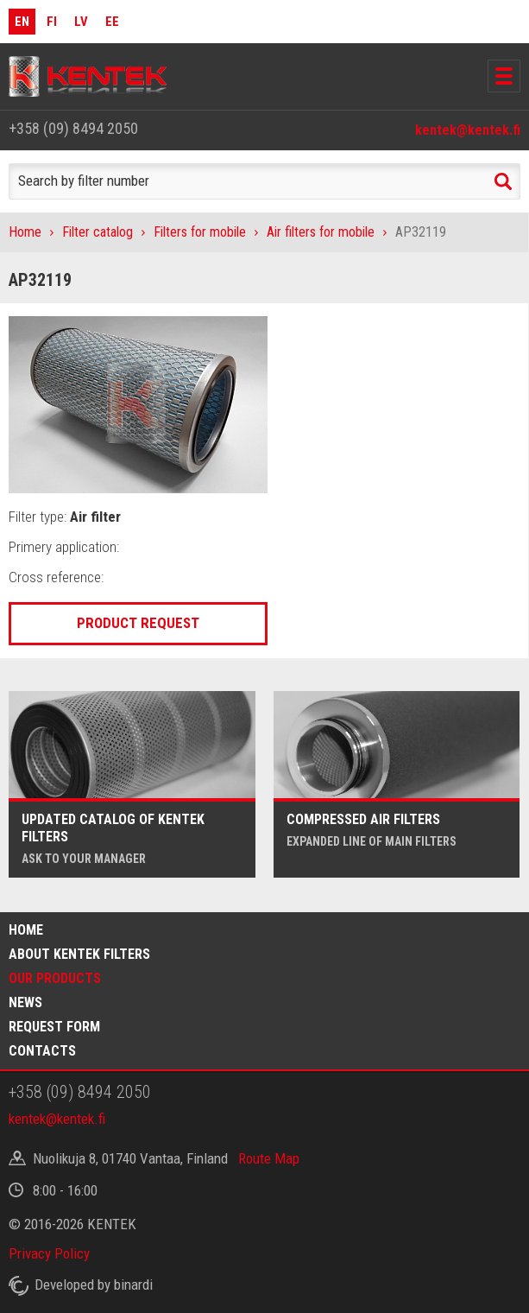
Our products (55, 978)
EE (112, 21)
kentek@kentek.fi (467, 130)
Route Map (268, 1158)
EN (22, 21)
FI (52, 21)
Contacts (42, 1051)
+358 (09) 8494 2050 (73, 128)
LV (81, 21)
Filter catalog (97, 232)
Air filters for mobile (321, 232)
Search (503, 181)
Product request (138, 622)
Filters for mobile (200, 232)
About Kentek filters (79, 954)
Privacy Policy (49, 1253)
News (25, 1002)
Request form (54, 1026)
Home (25, 232)
